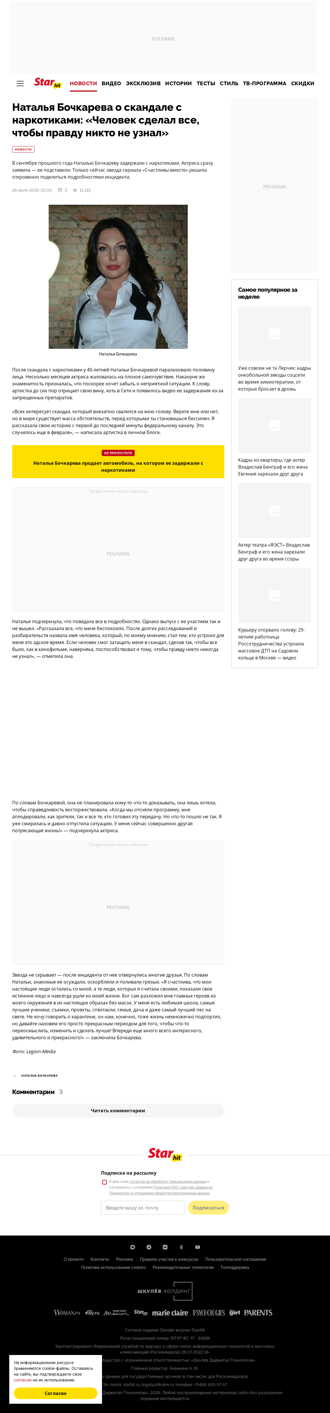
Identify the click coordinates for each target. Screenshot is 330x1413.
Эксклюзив (143, 83)
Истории (178, 83)
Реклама (124, 1259)
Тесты (206, 83)
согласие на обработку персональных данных (167, 1182)
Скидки (303, 83)
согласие (23, 1379)
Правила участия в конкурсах (169, 1259)
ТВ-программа (265, 83)
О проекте (74, 1259)
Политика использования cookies (113, 1267)
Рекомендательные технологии (183, 1267)
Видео (111, 83)
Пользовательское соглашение (235, 1259)
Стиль (229, 83)
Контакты (100, 1259)
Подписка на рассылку (128, 1173)
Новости (83, 83)
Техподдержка (234, 1267)
